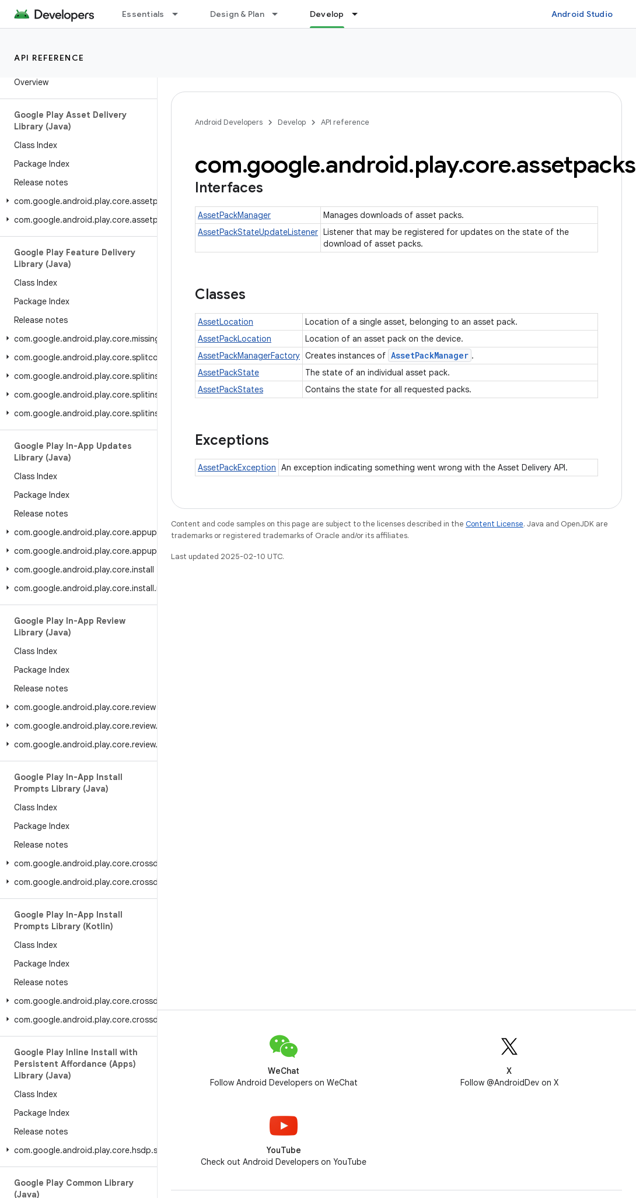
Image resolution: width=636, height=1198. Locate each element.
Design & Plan (237, 14)
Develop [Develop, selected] (327, 14)
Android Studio (582, 14)
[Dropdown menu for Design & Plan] (280, 14)
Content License (494, 524)
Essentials (143, 14)
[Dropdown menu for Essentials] (180, 14)
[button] (76, 201)
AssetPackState (228, 372)
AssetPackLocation (234, 338)
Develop (292, 122)
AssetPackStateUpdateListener (258, 232)
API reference (49, 57)
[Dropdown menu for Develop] (360, 14)
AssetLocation (225, 322)
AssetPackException (237, 467)
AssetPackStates (230, 389)
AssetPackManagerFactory (249, 355)
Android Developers (229, 122)
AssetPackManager (234, 215)
